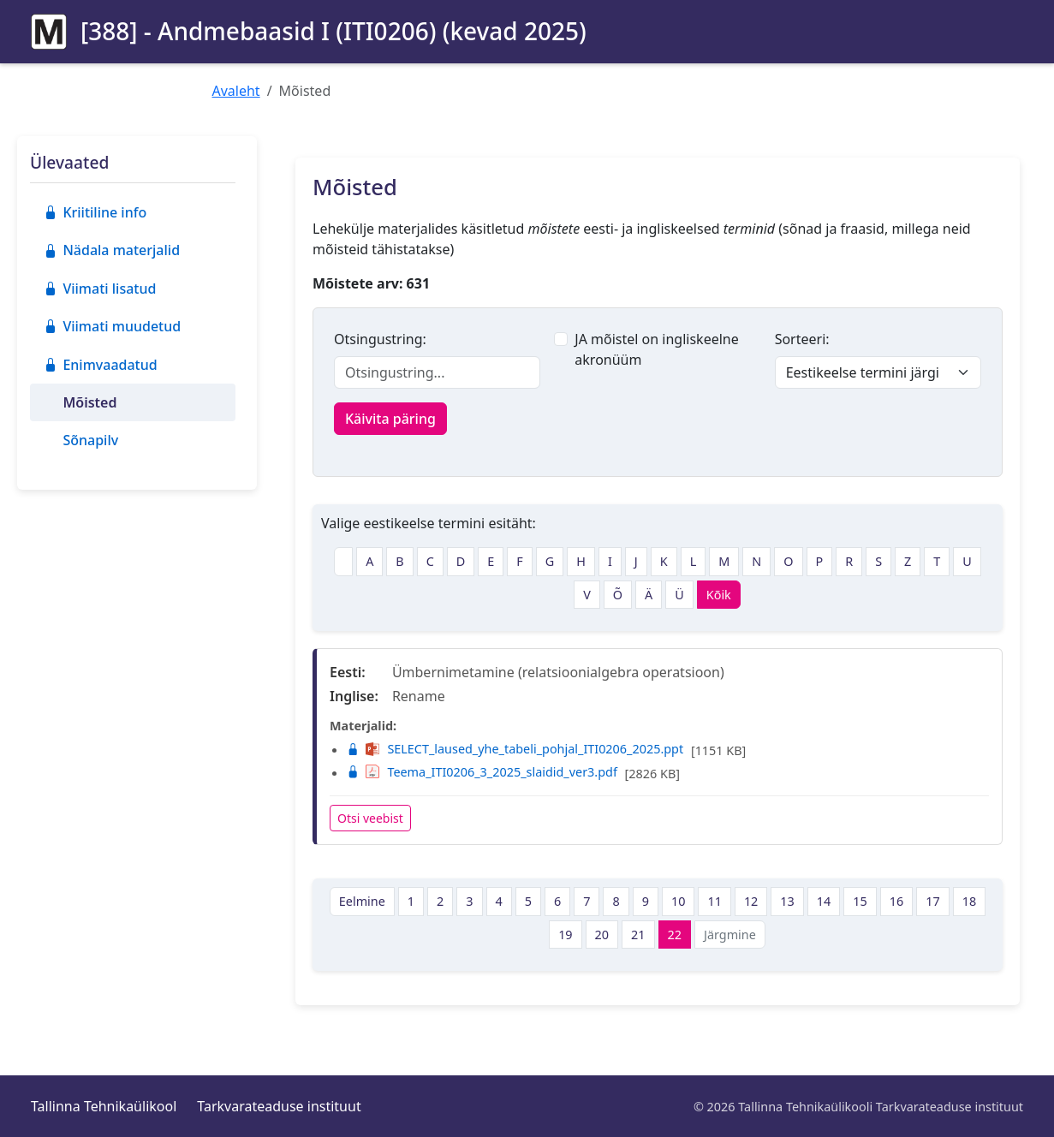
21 (638, 934)
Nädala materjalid (112, 250)
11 (714, 901)
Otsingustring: (380, 339)
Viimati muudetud (112, 326)
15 (859, 901)
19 (565, 934)
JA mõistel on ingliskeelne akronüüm (656, 349)
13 (787, 901)
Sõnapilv (90, 440)
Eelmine (362, 901)
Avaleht (236, 90)
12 (751, 901)
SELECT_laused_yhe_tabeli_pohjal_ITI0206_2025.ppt (515, 749)
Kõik (718, 594)
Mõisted (89, 402)
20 (602, 934)
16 (896, 901)
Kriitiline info (95, 212)
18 (969, 901)
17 (932, 901)
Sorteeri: (802, 339)
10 (678, 901)
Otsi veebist (370, 818)
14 (824, 901)
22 (675, 934)
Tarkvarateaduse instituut (278, 1106)
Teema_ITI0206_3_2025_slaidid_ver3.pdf (482, 772)
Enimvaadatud (101, 364)
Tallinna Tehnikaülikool (103, 1106)
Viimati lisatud (100, 288)
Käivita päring (390, 418)
